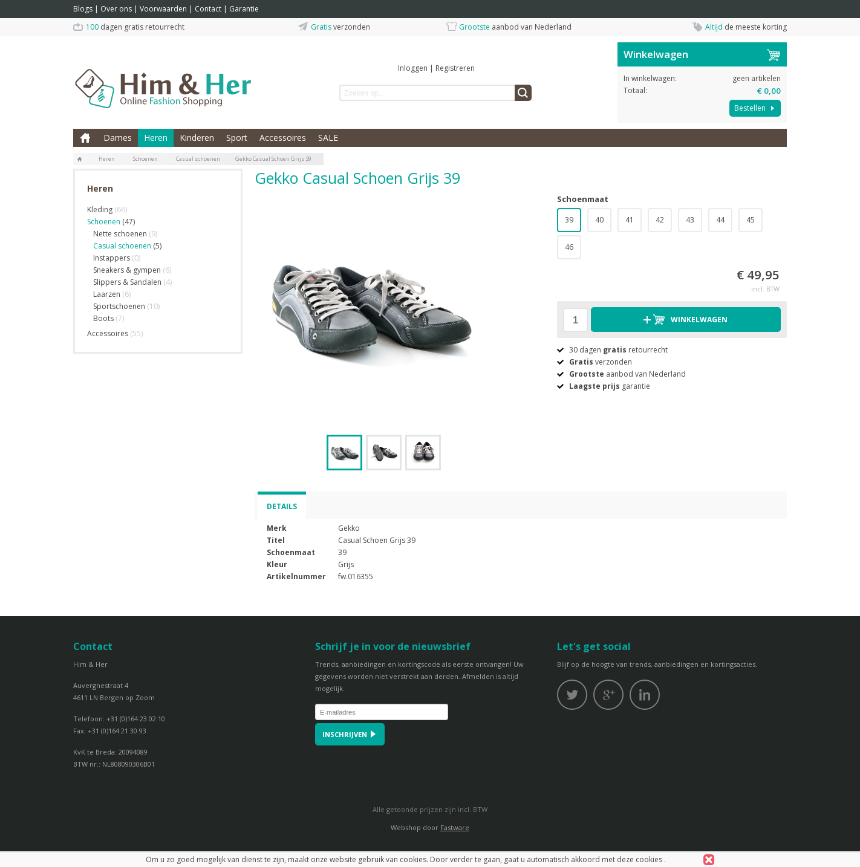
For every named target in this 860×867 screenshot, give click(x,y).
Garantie (244, 9)
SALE (328, 137)
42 (660, 220)
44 (720, 220)
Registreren (455, 68)
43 (690, 220)
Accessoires (282, 137)
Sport (236, 137)
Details (282, 506)
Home (85, 138)
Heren (156, 137)
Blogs (83, 9)
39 (569, 220)
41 (629, 220)
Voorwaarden (163, 9)
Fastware (454, 827)
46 (569, 247)
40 (599, 220)
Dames (117, 137)
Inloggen (413, 68)
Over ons (116, 9)
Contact (208, 9)
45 (750, 220)
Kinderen (197, 137)
